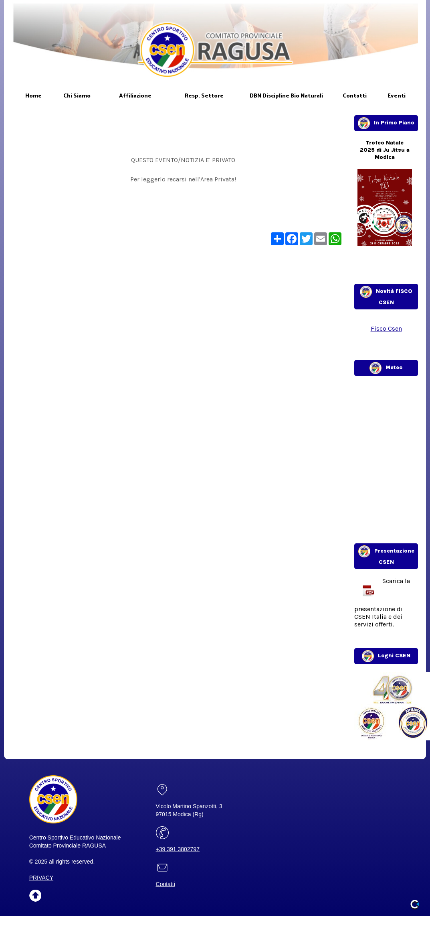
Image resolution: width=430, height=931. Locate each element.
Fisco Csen (386, 328)
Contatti (165, 884)
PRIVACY (41, 877)
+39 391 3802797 (178, 849)
